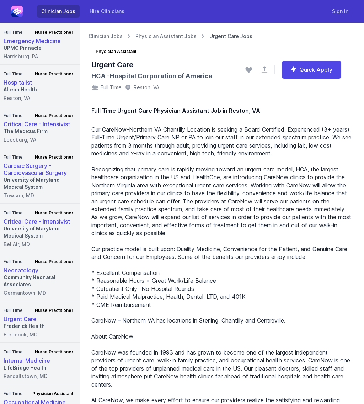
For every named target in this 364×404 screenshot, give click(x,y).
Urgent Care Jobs (230, 36)
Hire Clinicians (107, 11)
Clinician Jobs (58, 11)
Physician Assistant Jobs (166, 36)
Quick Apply (311, 69)
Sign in (340, 11)
